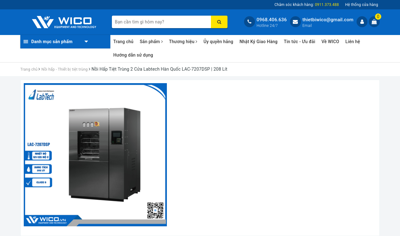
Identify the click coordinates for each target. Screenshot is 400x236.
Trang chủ (123, 41)
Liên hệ (352, 41)
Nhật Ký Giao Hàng (258, 41)
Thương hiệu (183, 41)
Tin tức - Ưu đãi (299, 41)
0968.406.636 (272, 20)
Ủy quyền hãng (218, 41)
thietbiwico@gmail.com (327, 20)
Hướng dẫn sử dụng (133, 55)
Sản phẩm (151, 41)
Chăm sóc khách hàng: (306, 5)
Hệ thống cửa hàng (361, 5)
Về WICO (330, 41)
